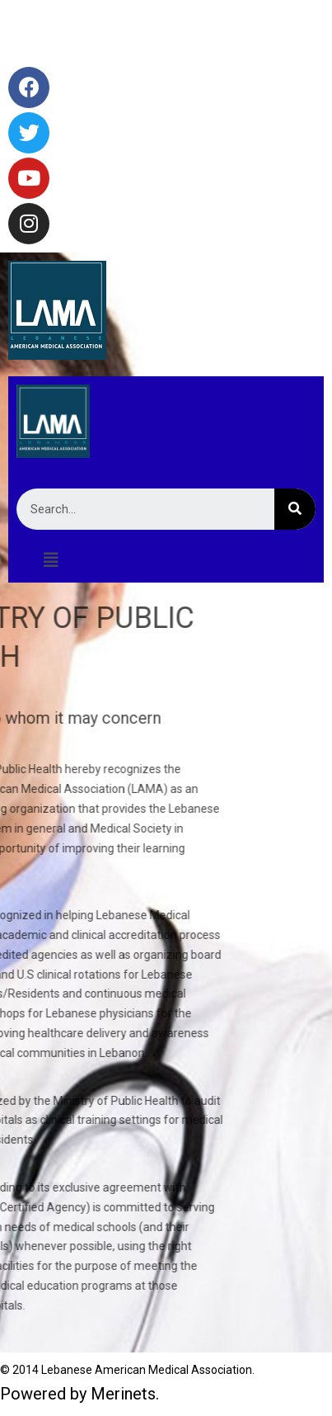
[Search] (295, 509)
